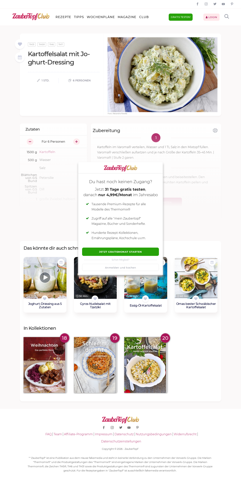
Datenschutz (124, 434)
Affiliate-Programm (78, 434)
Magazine (127, 17)
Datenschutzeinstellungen (121, 441)
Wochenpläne (101, 17)
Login (211, 17)
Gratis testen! (181, 17)
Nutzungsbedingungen (154, 434)
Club (144, 17)
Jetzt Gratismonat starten (120, 251)
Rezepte (63, 17)
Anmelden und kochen (120, 267)
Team (58, 434)
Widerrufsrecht (185, 434)
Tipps (79, 17)
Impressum (103, 434)
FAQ (48, 434)
